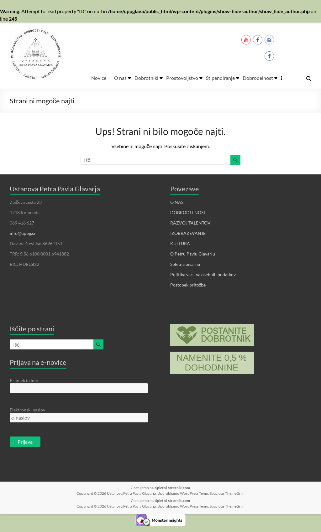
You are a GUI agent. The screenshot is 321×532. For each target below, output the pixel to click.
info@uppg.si (22, 233)
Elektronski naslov (27, 409)
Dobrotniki (146, 78)
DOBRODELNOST (188, 212)
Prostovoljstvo (182, 78)
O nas (120, 78)
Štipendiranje (220, 78)
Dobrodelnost (258, 78)
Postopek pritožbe (188, 284)
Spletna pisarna (185, 264)
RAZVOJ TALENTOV (190, 222)
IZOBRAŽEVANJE (188, 233)
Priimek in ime (24, 380)
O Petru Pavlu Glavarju (192, 253)
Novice (98, 78)
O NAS (176, 202)
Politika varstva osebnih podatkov (203, 274)
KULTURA (180, 243)
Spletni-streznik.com (172, 487)
